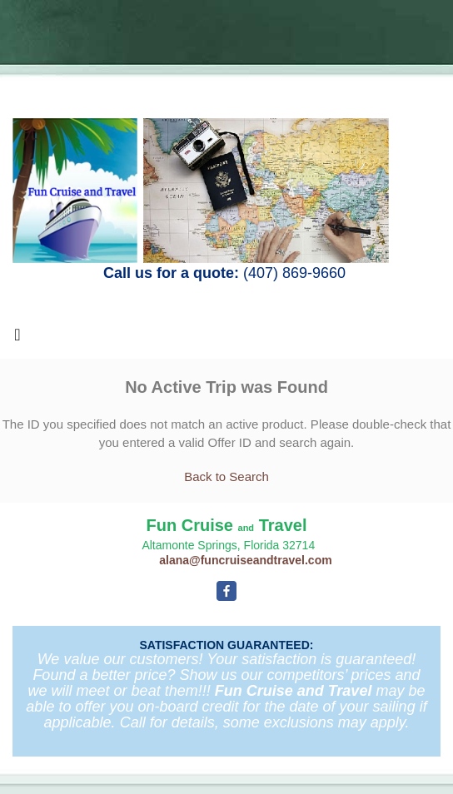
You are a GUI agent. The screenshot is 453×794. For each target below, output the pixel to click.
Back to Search (226, 476)
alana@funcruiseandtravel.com (245, 560)
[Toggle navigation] (17, 338)
